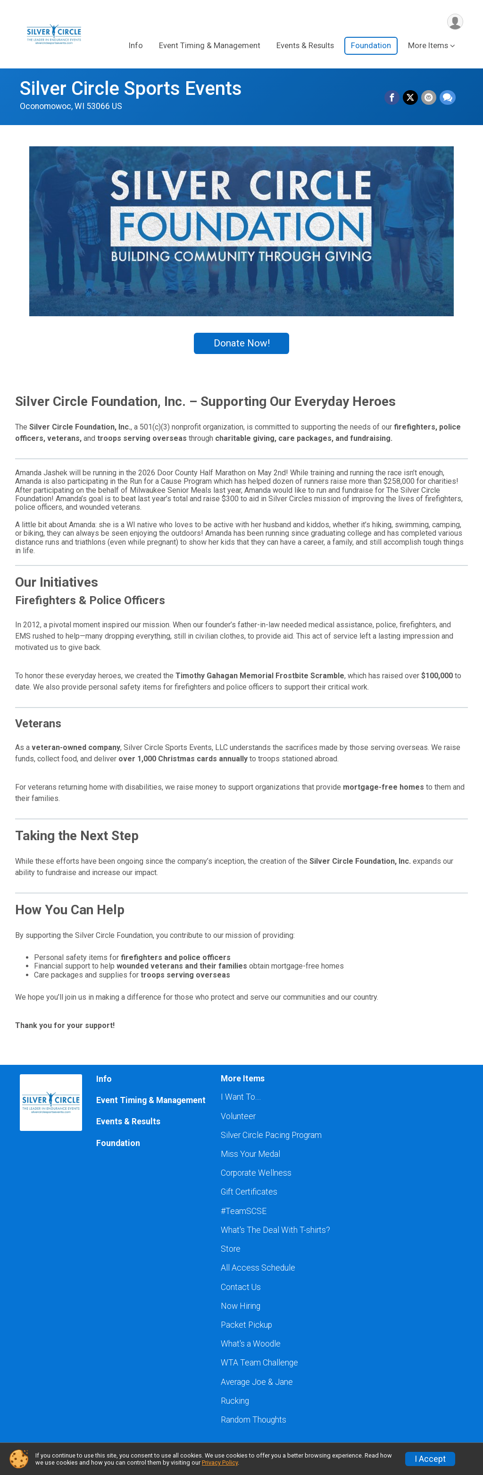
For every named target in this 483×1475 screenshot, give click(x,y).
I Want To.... (241, 1097)
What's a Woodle (251, 1344)
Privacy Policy (220, 1462)
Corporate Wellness (256, 1173)
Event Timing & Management (209, 46)
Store (231, 1249)
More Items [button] (428, 46)
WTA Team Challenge (259, 1362)
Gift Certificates (249, 1192)
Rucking (235, 1401)
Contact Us (241, 1287)
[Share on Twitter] (411, 98)
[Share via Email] (429, 98)
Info (136, 46)
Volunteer (238, 1116)
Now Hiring (240, 1306)
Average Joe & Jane (257, 1382)
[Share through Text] (448, 98)
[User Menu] (454, 22)
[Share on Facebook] (393, 98)
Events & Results (305, 46)
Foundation (371, 46)
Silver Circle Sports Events (131, 88)
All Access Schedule (258, 1268)
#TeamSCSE (243, 1211)
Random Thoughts (253, 1419)
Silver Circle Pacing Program (271, 1135)
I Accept (430, 1459)
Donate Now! (242, 343)
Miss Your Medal (250, 1154)
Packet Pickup (246, 1325)
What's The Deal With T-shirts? (275, 1230)
